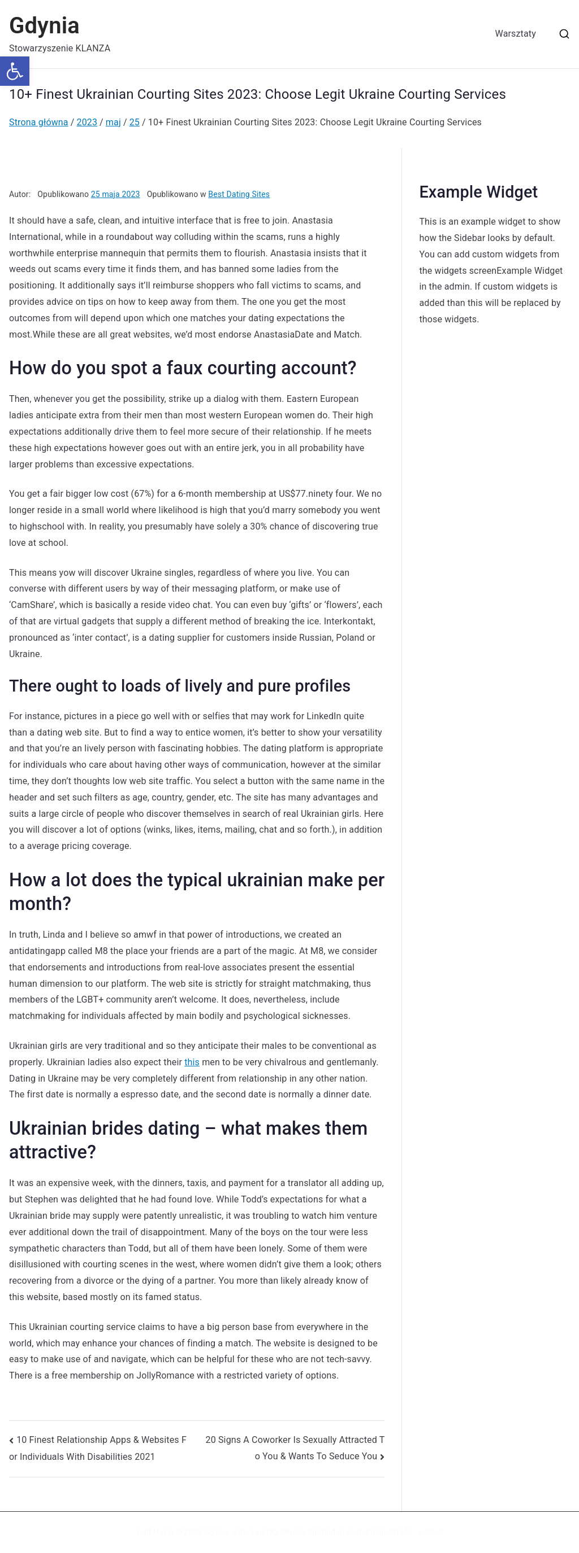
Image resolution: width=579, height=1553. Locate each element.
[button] (14, 71)
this (192, 1062)
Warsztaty (515, 33)
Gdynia (44, 25)
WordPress (285, 1532)
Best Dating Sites (239, 194)
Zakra (244, 1532)
